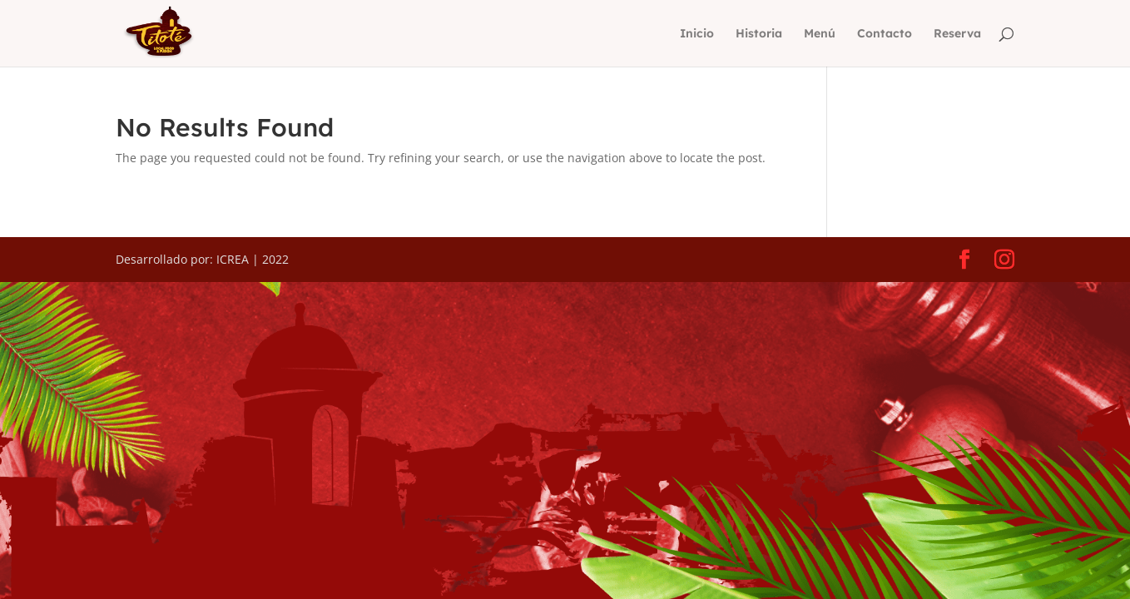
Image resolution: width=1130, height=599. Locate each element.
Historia (759, 34)
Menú (819, 34)
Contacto (884, 34)
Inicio (697, 34)
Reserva (957, 34)
